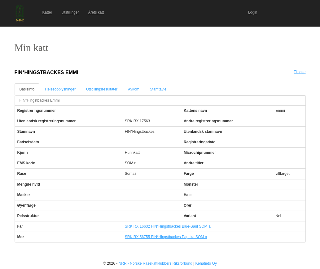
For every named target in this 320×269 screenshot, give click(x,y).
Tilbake (299, 72)
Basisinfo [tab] (27, 89)
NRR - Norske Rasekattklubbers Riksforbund (155, 263)
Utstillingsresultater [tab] (101, 89)
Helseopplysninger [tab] (60, 89)
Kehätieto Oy (206, 263)
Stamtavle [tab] (158, 89)
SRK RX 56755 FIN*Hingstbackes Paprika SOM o (166, 237)
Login (252, 12)
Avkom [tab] (133, 89)
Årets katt (96, 12)
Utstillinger (70, 12)
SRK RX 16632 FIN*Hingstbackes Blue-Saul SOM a (168, 226)
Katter (47, 12)
